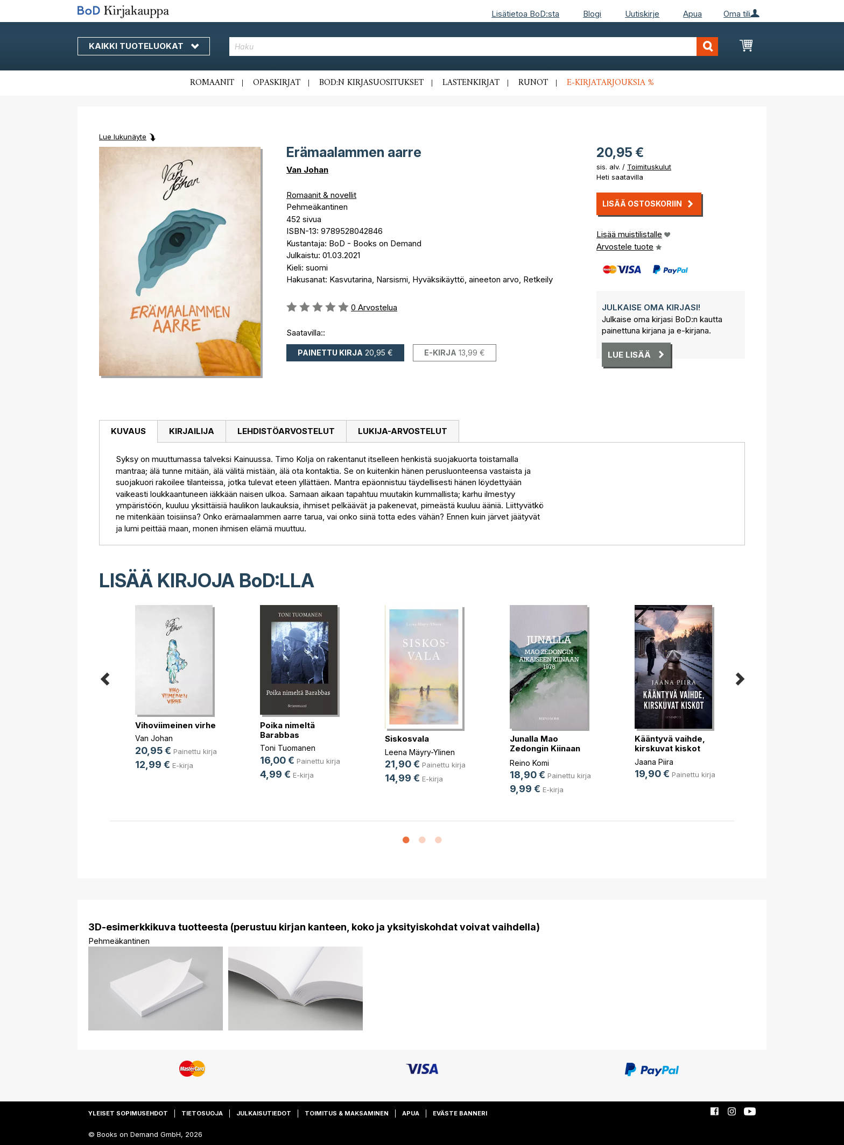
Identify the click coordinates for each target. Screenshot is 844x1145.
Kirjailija (191, 431)
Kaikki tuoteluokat (144, 46)
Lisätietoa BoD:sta (525, 14)
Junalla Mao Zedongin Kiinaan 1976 (545, 748)
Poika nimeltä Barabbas (287, 730)
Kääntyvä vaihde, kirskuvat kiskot (670, 743)
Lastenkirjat (471, 82)
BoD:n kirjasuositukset (371, 82)
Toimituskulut (649, 166)
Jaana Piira (654, 761)
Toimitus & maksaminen (347, 1113)
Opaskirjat (276, 82)
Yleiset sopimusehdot (128, 1113)
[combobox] (474, 46)
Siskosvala (407, 739)
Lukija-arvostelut (402, 431)
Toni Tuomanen (287, 747)
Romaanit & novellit (321, 195)
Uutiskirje (642, 14)
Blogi (592, 14)
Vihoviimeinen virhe (175, 725)
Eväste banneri (460, 1113)
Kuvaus (128, 431)
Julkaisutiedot (263, 1113)
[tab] (128, 432)
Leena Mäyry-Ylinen (420, 752)
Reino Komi (529, 762)
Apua (692, 14)
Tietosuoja (202, 1113)
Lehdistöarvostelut (286, 431)
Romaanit (212, 82)
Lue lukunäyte (122, 136)
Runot (533, 82)
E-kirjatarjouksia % (610, 82)
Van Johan (307, 170)
